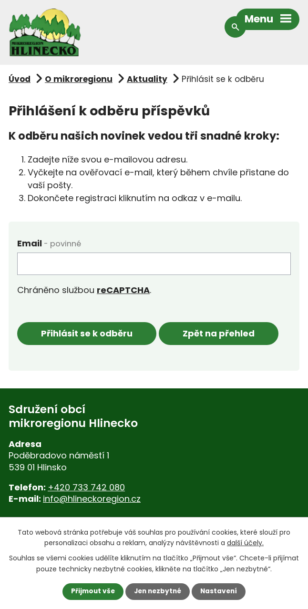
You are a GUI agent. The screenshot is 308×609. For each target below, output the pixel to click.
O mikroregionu (79, 79)
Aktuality (147, 79)
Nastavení (221, 591)
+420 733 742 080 (86, 487)
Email (49, 243)
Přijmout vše (90, 591)
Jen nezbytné (158, 591)
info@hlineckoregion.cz (92, 499)
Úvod (20, 79)
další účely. (245, 542)
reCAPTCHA (123, 290)
